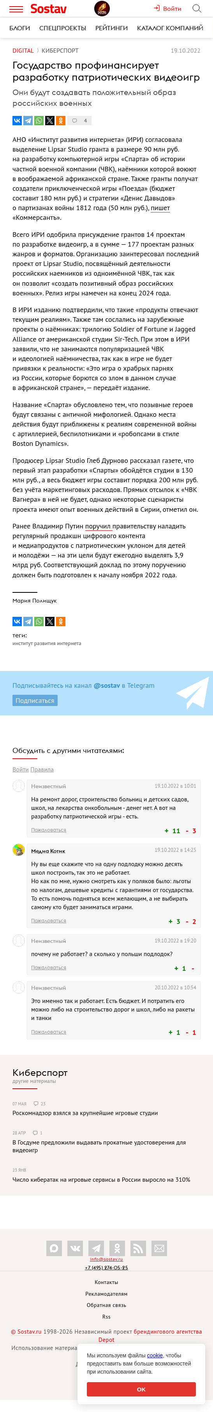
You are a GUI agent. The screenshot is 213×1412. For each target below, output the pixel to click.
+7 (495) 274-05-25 (106, 1267)
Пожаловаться (48, 830)
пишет (160, 207)
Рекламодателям (106, 1293)
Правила (42, 769)
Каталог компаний (170, 28)
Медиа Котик (48, 851)
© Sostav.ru (26, 1331)
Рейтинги (111, 28)
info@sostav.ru (106, 1259)
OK (141, 1389)
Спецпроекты (62, 28)
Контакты (106, 1282)
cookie (155, 1355)
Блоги (19, 28)
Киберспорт (40, 1072)
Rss (106, 1316)
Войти (20, 769)
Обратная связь (107, 1305)
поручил (99, 525)
